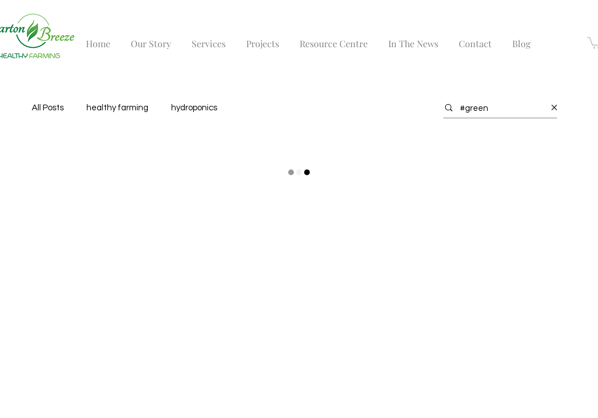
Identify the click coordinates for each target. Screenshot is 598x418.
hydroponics (194, 108)
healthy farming (117, 108)
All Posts (48, 108)
